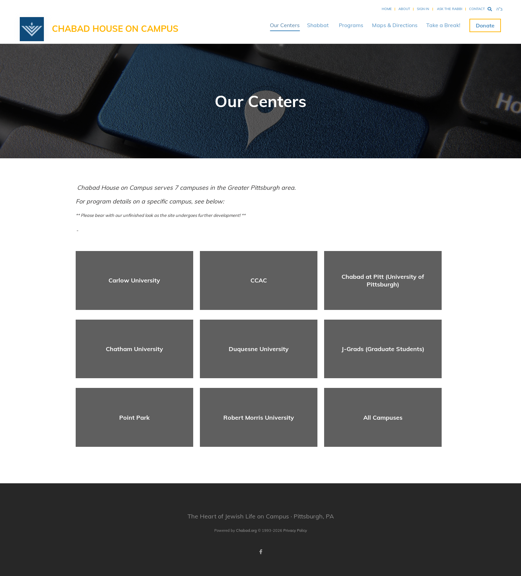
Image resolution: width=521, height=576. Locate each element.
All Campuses (382, 417)
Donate (485, 25)
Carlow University (134, 280)
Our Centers (285, 25)
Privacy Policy (295, 530)
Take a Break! (443, 25)
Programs (351, 25)
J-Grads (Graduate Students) (383, 349)
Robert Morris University (258, 417)
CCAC (258, 280)
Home (387, 9)
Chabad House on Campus (115, 28)
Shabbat (318, 25)
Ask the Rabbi (449, 9)
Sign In (423, 9)
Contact (477, 9)
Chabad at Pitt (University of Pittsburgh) (383, 280)
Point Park (134, 417)
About (404, 9)
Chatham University (134, 349)
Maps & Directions (395, 25)
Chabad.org (246, 530)
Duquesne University (259, 349)
